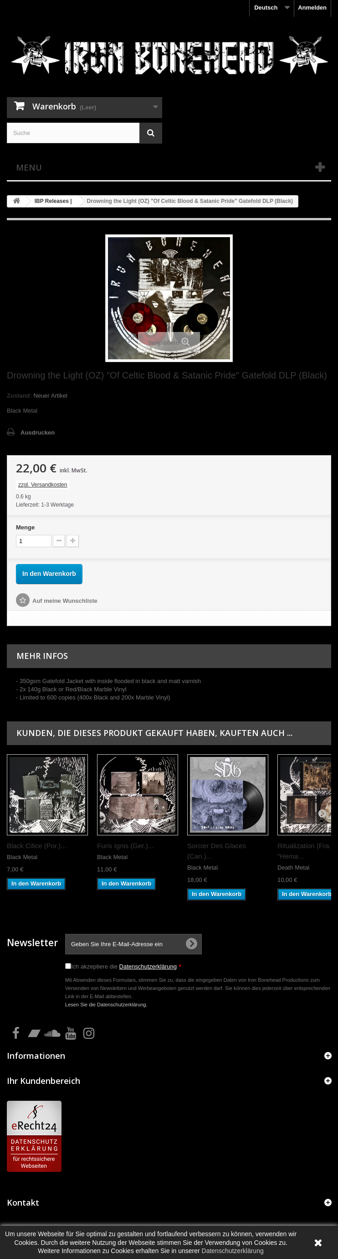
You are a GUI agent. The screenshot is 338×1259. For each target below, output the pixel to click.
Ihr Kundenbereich (43, 1080)
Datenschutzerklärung (148, 966)
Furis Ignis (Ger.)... (125, 846)
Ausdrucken (37, 432)
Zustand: (19, 395)
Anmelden (312, 7)
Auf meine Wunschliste (64, 600)
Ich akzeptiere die (126, 966)
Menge (25, 527)
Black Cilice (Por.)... (37, 846)
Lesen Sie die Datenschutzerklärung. (106, 1004)
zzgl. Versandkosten (42, 485)
